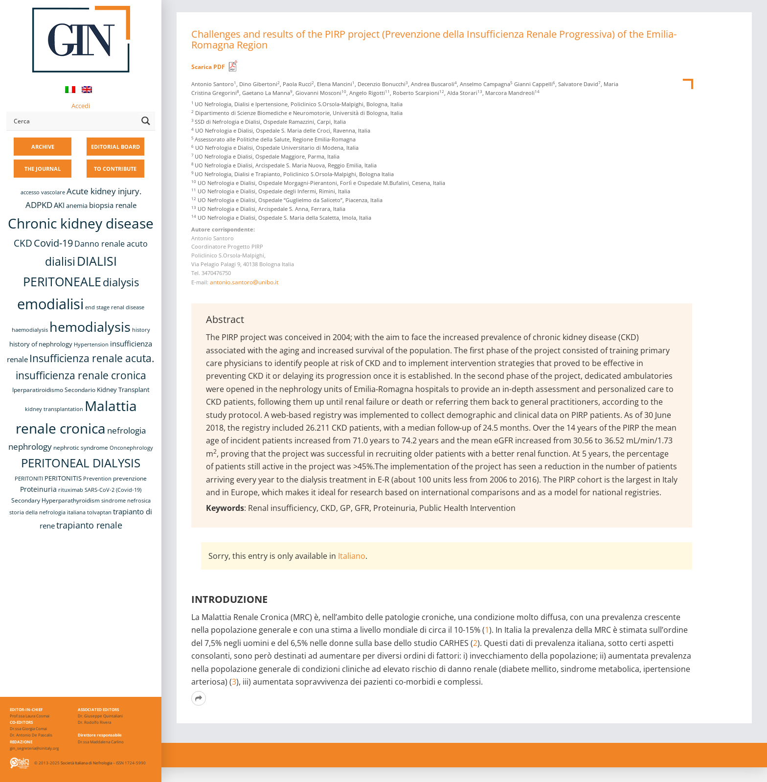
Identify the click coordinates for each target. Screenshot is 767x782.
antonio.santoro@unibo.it (244, 282)
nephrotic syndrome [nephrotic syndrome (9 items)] (80, 447)
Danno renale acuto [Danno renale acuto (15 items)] (111, 243)
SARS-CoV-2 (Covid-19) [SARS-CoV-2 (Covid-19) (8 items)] (113, 489)
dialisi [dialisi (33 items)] (60, 261)
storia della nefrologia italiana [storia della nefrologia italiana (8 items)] (47, 512)
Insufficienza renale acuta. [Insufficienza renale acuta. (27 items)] (92, 358)
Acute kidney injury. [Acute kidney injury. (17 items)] (104, 191)
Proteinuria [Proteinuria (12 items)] (38, 489)
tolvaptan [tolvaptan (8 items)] (99, 512)
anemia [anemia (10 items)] (77, 206)
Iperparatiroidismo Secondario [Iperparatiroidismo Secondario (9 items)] (53, 389)
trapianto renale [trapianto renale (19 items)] (89, 525)
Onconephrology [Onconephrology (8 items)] (131, 447)
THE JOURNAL (42, 168)
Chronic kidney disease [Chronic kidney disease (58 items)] (81, 223)
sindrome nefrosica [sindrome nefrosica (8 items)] (126, 500)
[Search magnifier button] (145, 121)
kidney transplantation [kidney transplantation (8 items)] (54, 409)
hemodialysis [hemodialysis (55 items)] (90, 327)
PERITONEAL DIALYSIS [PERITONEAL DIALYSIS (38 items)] (80, 463)
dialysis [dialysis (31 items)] (121, 282)
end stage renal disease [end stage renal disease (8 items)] (114, 307)
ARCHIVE (42, 146)
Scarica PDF (208, 67)
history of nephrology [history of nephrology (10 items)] (40, 344)
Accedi (80, 105)
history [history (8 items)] (141, 329)
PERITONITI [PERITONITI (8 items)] (29, 478)
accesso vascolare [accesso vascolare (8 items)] (43, 192)
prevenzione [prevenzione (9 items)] (130, 478)
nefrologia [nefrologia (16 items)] (126, 430)
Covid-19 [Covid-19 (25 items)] (53, 243)
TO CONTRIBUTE (115, 168)
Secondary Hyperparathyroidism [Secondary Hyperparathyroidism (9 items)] (55, 500)
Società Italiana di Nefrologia (86, 762)
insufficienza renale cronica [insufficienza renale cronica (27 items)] (81, 375)
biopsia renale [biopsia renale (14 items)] (112, 205)
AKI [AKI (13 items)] (59, 205)
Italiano (351, 556)
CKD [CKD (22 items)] (23, 243)
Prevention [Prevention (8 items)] (97, 478)
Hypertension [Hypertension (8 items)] (91, 344)
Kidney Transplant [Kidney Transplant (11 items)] (123, 389)
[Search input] (74, 121)
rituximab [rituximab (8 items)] (70, 489)
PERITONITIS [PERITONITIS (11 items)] (63, 478)
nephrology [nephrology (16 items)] (30, 446)
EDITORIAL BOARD (115, 146)
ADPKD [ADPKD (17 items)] (38, 204)
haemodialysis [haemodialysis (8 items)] (30, 329)
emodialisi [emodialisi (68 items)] (50, 304)
